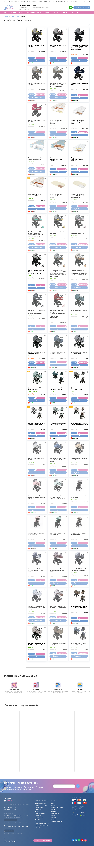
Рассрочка (37, 811)
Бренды (28, 2)
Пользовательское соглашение (41, 825)
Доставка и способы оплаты (17, 2)
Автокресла (47, 12)
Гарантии (51, 2)
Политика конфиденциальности (42, 823)
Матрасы (72, 12)
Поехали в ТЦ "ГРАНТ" (9, 830)
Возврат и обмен (38, 809)
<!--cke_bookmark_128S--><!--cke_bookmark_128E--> (47, 741)
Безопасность (54, 819)
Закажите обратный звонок (43, 840)
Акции (52, 803)
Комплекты (64, 12)
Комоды (56, 12)
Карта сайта (37, 819)
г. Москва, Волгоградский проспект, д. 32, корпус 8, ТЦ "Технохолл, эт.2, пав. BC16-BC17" (16, 816)
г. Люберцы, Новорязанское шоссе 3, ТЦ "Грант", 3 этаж (16, 827)
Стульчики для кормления (34, 12)
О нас (5, 2)
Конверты (53, 817)
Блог (45, 2)
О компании (37, 827)
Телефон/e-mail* (57, 783)
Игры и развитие (55, 813)
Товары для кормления (56, 821)
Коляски (13, 12)
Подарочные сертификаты (40, 813)
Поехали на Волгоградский (10, 819)
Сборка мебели (38, 815)
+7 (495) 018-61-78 (24, 6)
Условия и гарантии (39, 807)
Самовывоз (74, 2)
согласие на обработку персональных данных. (17, 789)
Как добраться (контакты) (62, 2)
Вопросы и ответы (37, 2)
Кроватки (21, 12)
